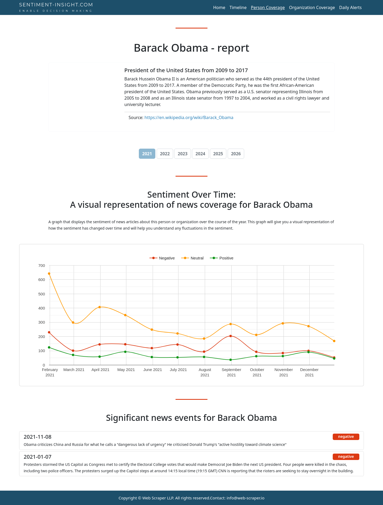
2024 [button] (200, 154)
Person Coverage (268, 7)
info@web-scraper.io (245, 497)
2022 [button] (165, 154)
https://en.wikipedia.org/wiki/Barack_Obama (188, 117)
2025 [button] (218, 154)
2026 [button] (236, 154)
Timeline (238, 7)
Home (219, 7)
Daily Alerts (350, 7)
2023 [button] (183, 154)
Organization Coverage (312, 7)
